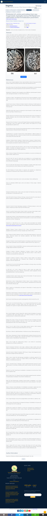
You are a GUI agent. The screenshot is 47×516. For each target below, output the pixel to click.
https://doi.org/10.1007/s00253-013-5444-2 (13, 225)
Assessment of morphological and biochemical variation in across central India (12, 487)
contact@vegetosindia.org (14, 27)
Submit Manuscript (30, 469)
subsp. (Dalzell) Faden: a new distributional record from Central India (12, 500)
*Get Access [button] (23, 76)
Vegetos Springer (30, 468)
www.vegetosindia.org (13, 25)
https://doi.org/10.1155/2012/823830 (25, 295)
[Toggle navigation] (44, 2)
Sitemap (28, 470)
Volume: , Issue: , (12, 23)
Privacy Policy (35, 509)
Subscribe (33, 496)
